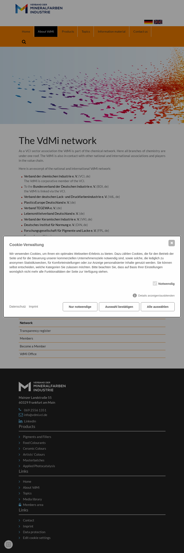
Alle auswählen (157, 306)
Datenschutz (17, 306)
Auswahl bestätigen (119, 306)
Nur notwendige (80, 306)
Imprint (33, 306)
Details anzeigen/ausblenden (156, 295)
